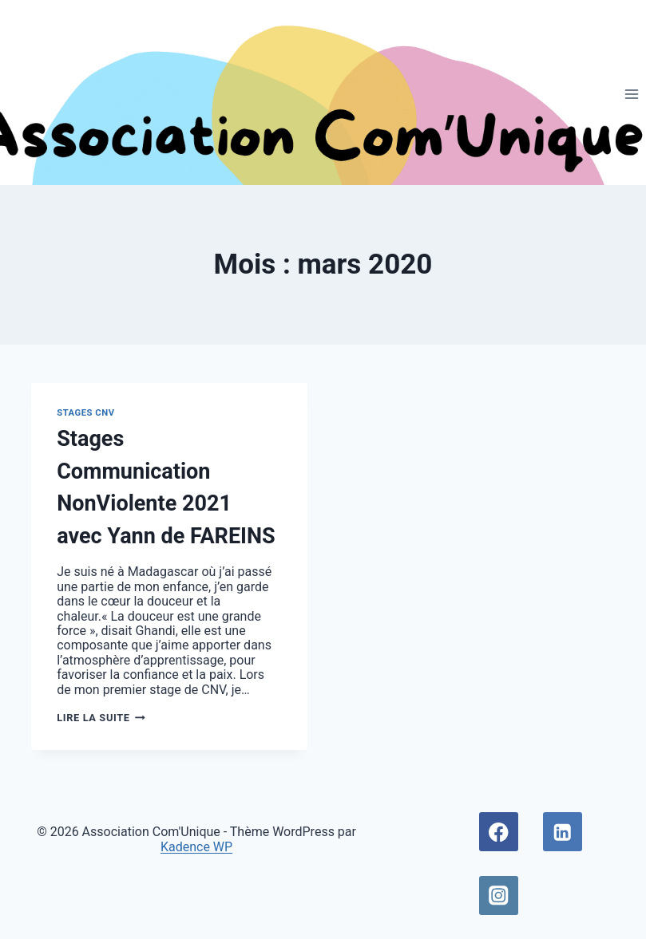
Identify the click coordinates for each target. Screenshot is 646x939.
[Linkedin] (562, 831)
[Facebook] (498, 831)
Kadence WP (196, 846)
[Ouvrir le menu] (631, 93)
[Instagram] (498, 895)
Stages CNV (85, 413)
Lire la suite (101, 718)
